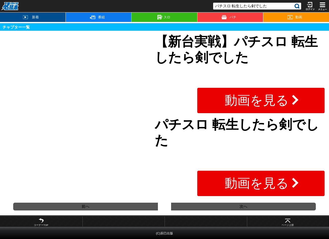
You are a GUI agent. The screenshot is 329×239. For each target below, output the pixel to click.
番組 (97, 17)
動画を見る (257, 100)
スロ (163, 17)
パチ (228, 17)
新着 (31, 17)
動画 (294, 17)
